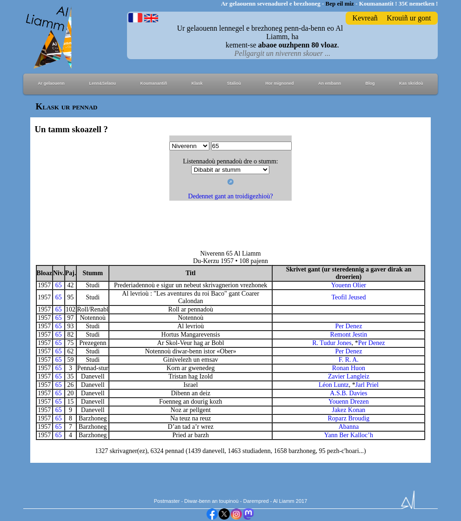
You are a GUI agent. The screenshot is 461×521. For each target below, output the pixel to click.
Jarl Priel (367, 384)
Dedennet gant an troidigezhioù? (230, 196)
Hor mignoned (280, 83)
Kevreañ (365, 18)
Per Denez (348, 326)
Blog (370, 83)
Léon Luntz (334, 384)
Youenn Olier (348, 285)
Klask (196, 83)
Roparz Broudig (349, 418)
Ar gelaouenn (51, 83)
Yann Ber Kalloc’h (348, 435)
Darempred (256, 501)
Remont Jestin (348, 334)
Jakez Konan (348, 409)
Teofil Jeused (348, 297)
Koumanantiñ (153, 83)
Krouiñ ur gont (409, 18)
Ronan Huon (348, 368)
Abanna (349, 426)
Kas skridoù (411, 83)
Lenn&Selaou (102, 83)
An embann (329, 83)
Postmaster (167, 501)
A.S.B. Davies (348, 393)
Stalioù (234, 83)
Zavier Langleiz (348, 376)
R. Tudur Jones (331, 342)
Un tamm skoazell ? (71, 129)
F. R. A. (349, 359)
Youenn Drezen (348, 401)
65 (58, 285)
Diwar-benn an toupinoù (211, 501)
